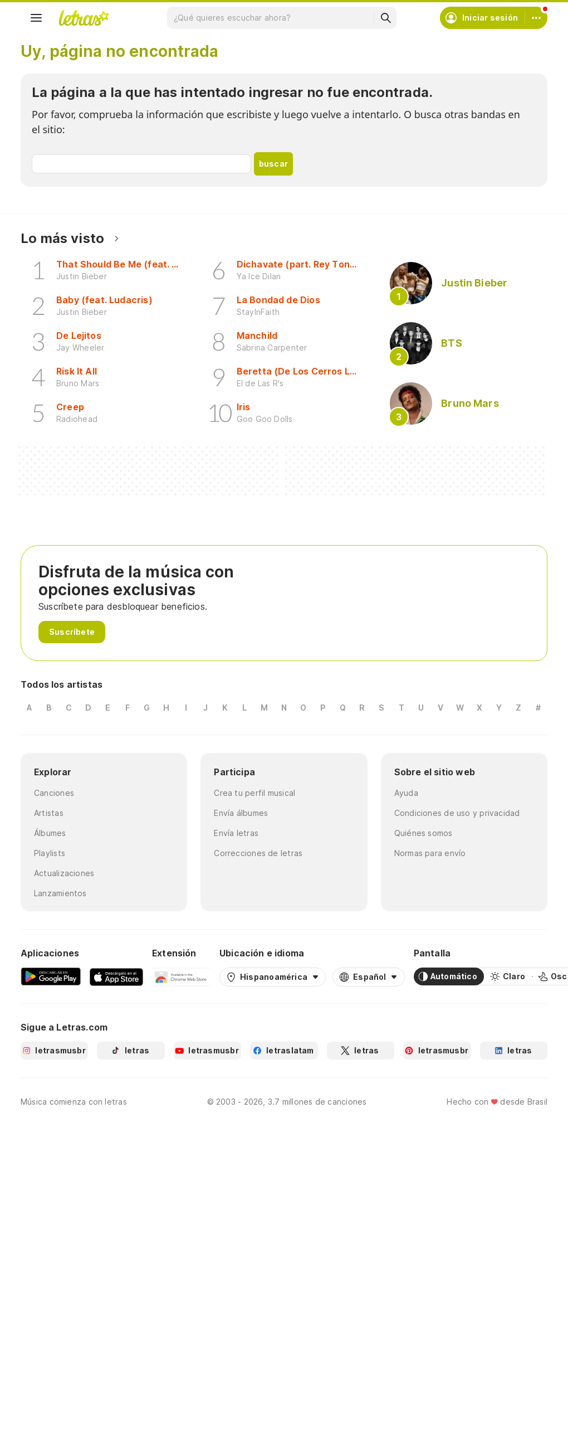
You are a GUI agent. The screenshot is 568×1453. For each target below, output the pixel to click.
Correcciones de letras (258, 853)
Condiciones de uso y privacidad (457, 813)
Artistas (48, 813)
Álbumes (50, 833)
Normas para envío (430, 853)
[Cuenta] (536, 18)
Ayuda (406, 793)
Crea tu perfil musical (254, 793)
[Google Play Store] (51, 976)
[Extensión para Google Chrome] (181, 976)
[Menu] (36, 18)
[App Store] (116, 976)
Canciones (54, 793)
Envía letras (236, 833)
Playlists (49, 853)
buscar (273, 163)
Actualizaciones (64, 873)
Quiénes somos (423, 833)
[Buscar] (385, 18)
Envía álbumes (241, 813)
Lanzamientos (60, 893)
